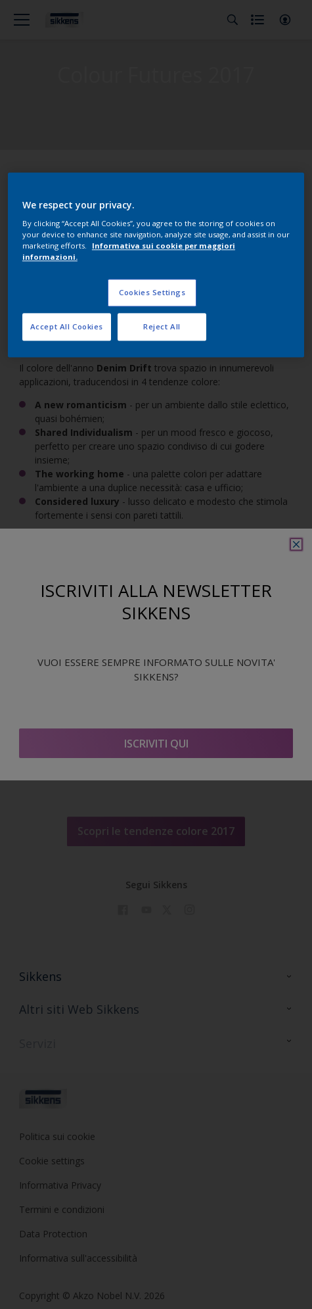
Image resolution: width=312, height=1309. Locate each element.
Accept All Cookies (66, 327)
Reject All (162, 327)
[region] (156, 265)
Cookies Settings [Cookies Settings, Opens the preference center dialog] (152, 293)
